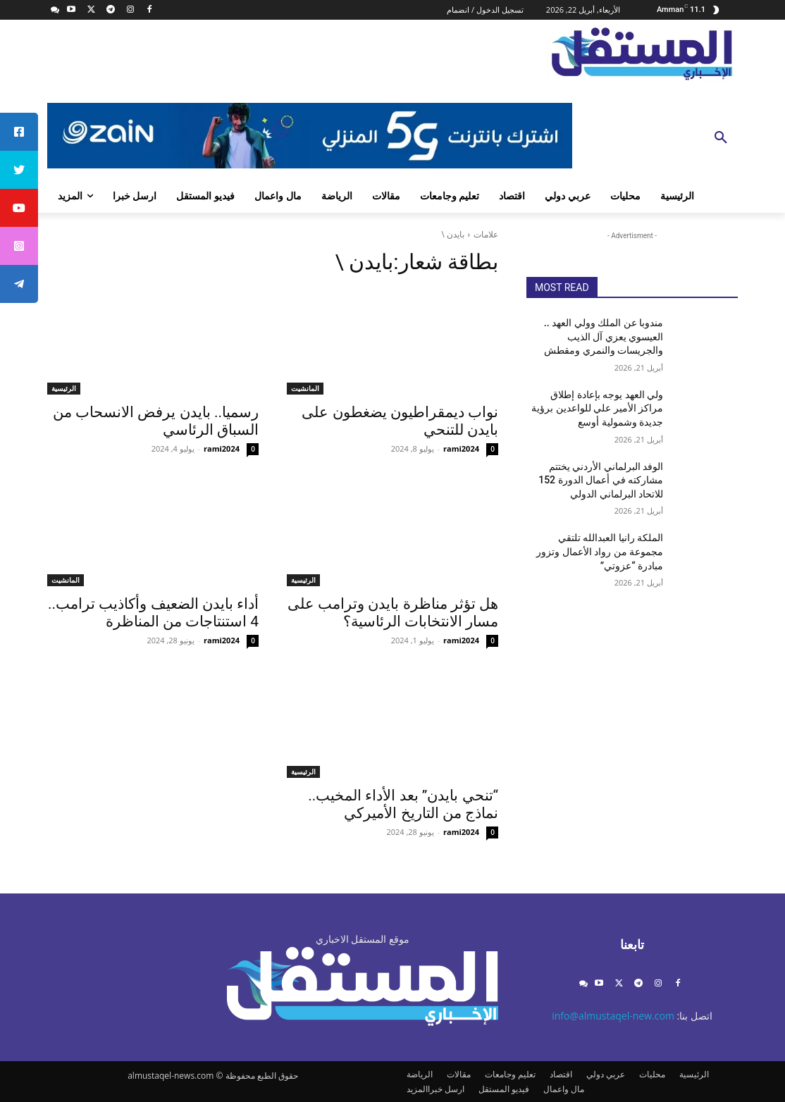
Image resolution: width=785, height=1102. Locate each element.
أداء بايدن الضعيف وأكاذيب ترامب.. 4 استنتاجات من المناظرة (153, 612)
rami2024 (461, 448)
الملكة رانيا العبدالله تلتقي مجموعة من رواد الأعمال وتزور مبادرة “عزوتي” (599, 551)
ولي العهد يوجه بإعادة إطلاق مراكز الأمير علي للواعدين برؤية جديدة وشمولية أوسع (597, 408)
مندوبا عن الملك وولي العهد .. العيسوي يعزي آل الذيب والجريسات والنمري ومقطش (603, 336)
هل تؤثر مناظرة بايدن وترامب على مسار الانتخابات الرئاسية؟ (393, 612)
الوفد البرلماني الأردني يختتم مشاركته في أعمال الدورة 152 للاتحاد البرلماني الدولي (600, 480)
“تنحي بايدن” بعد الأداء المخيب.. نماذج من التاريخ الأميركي (403, 804)
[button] (721, 138)
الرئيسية (63, 388)
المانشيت (305, 388)
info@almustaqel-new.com (613, 1015)
